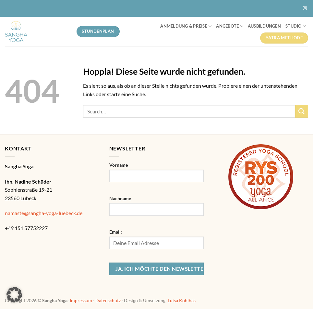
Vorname (118, 165)
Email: (115, 232)
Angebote (229, 26)
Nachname (120, 198)
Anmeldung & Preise (185, 26)
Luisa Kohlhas (182, 300)
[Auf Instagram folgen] (305, 8)
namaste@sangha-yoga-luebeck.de (43, 213)
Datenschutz (108, 300)
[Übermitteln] (301, 111)
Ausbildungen (264, 26)
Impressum (81, 300)
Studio (295, 26)
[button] (14, 294)
